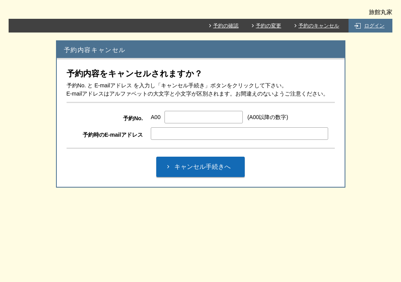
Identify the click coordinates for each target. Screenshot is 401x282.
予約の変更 (268, 26)
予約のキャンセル (318, 26)
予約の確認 (225, 26)
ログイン (374, 26)
